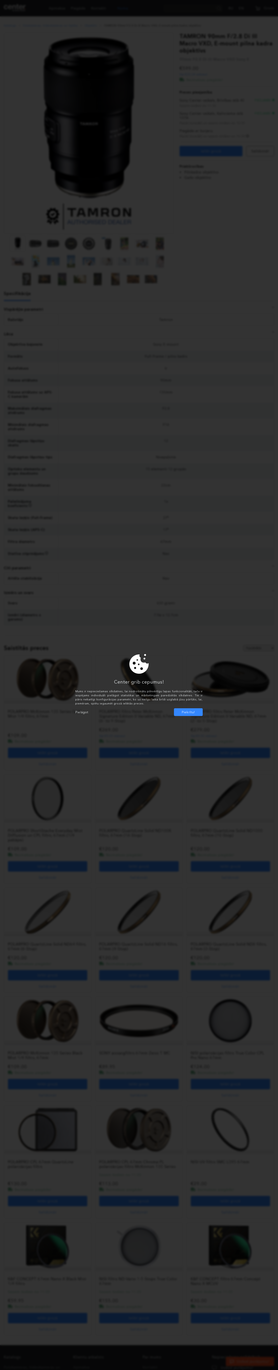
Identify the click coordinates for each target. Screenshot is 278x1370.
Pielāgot (81, 712)
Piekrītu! (188, 712)
